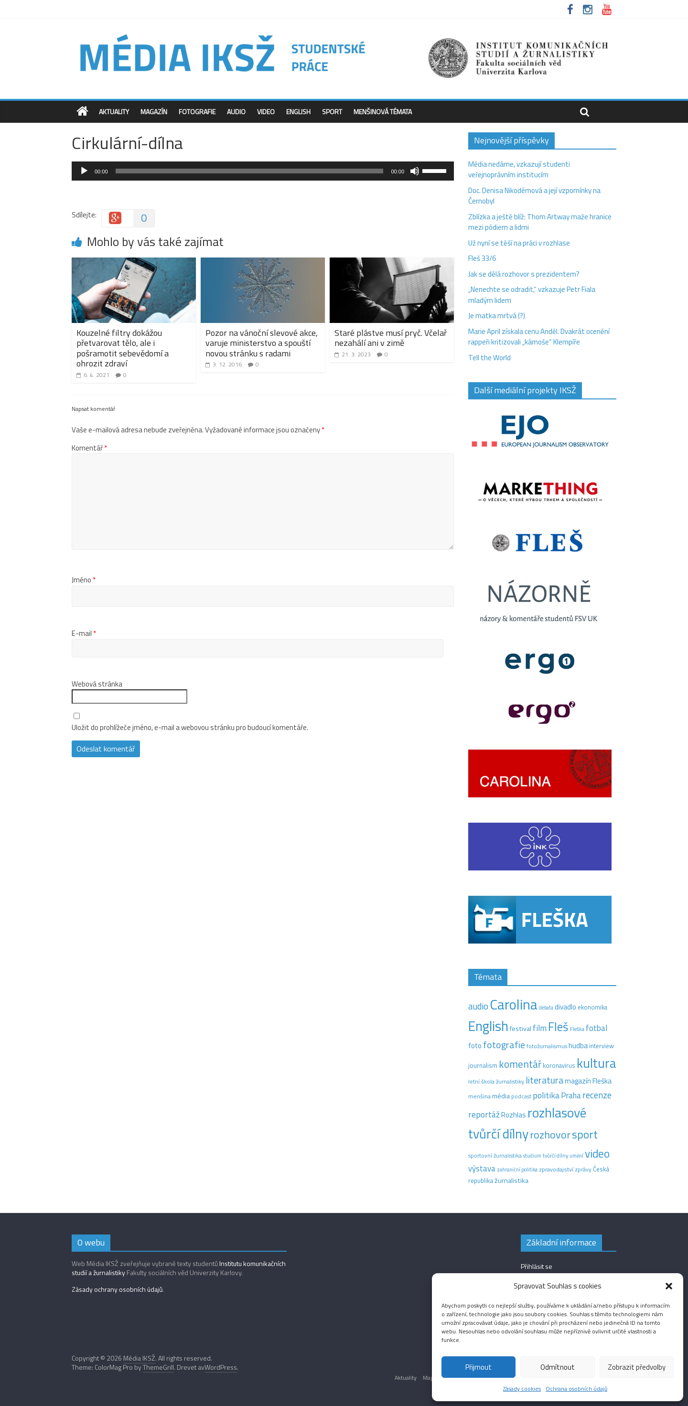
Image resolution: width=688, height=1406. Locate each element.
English (298, 112)
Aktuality (114, 112)
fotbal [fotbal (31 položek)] (596, 1028)
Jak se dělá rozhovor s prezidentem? (524, 273)
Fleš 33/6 (482, 258)
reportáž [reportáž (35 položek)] (484, 1114)
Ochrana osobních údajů (576, 1388)
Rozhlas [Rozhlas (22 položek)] (513, 1114)
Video (266, 112)
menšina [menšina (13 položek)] (479, 1096)
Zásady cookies (522, 1388)
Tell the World (489, 357)
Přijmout (478, 1367)
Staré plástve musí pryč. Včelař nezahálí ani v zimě (390, 338)
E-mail (84, 633)
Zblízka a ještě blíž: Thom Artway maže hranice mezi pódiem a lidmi (540, 222)
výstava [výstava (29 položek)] (481, 1168)
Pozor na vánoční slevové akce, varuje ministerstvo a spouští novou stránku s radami (261, 343)
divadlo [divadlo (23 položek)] (565, 1006)
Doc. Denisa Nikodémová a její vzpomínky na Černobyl (534, 196)
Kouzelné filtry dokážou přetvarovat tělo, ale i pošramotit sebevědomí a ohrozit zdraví (122, 348)
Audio (236, 112)
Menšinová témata (383, 112)
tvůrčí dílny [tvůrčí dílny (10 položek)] (555, 1155)
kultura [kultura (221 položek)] (596, 1063)
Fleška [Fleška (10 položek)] (577, 1029)
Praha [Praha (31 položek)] (571, 1095)
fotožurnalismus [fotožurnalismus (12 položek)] (547, 1046)
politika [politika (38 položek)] (546, 1095)
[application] (263, 171)
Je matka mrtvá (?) (496, 315)
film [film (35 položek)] (540, 1027)
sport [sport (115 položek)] (585, 1134)
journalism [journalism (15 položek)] (482, 1065)
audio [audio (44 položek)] (478, 1006)
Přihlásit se (536, 1266)
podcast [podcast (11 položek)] (521, 1096)
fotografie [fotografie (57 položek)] (504, 1044)
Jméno (84, 580)
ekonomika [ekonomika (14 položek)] (592, 1007)
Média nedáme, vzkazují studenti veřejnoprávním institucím (519, 170)
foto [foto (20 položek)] (475, 1046)
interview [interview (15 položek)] (601, 1046)
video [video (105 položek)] (597, 1153)
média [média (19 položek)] (501, 1096)
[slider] (250, 171)
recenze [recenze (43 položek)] (597, 1095)
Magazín (153, 112)
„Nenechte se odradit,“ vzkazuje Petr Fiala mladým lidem (531, 295)
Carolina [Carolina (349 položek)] (514, 1004)
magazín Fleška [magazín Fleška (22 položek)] (588, 1080)
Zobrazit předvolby (637, 1367)
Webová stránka (97, 684)
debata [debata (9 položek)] (546, 1007)
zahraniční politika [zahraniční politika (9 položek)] (517, 1169)
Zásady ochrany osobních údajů (117, 1289)
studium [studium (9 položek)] (532, 1155)
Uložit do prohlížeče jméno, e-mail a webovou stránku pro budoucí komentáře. (190, 727)
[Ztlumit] (414, 171)
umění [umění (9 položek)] (576, 1155)
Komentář (89, 448)
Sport (332, 112)
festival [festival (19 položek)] (520, 1028)
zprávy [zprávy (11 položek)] (583, 1169)
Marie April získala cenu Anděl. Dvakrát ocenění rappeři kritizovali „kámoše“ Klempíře (539, 337)
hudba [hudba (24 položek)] (578, 1045)
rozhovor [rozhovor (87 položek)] (550, 1135)
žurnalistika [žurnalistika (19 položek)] (511, 1180)
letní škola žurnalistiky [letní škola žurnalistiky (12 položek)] (496, 1081)
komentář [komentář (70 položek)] (520, 1064)
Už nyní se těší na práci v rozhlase (519, 242)
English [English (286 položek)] (488, 1026)
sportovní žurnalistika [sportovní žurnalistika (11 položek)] (495, 1155)
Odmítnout (557, 1367)
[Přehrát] (84, 171)
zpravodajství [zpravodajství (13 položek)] (556, 1169)
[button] (669, 1286)
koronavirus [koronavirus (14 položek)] (559, 1065)
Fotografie (197, 112)
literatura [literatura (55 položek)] (544, 1080)
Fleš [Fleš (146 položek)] (558, 1027)
